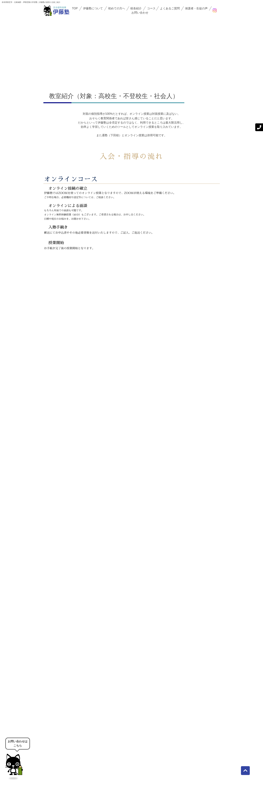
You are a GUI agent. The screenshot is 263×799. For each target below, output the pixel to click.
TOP (75, 8)
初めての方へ (116, 8)
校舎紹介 (136, 8)
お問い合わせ (139, 12)
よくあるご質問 (170, 8)
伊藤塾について (93, 8)
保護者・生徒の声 (196, 8)
